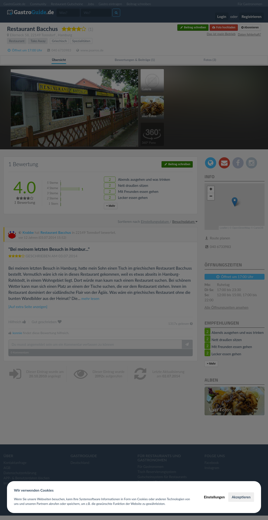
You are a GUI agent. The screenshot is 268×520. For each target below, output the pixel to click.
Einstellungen (214, 497)
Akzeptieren (241, 497)
